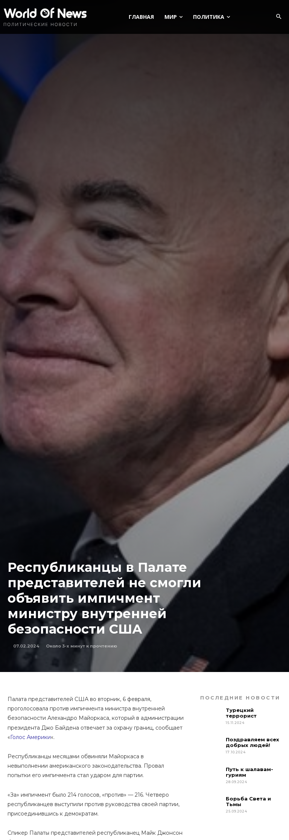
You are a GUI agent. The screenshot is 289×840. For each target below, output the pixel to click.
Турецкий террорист (242, 713)
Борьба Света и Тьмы (248, 801)
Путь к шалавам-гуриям (249, 772)
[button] (278, 17)
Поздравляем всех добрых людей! (252, 742)
